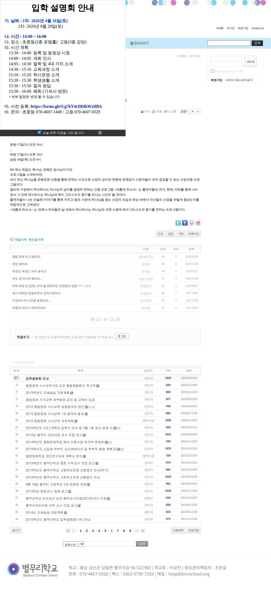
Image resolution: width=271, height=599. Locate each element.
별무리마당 (139, 43)
